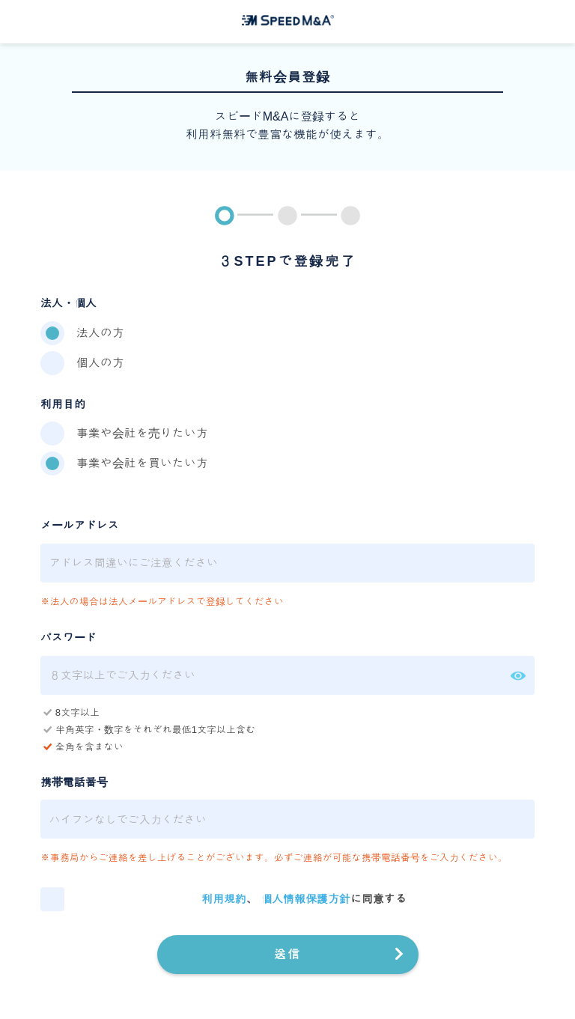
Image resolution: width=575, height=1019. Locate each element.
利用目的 (62, 404)
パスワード (68, 637)
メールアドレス (79, 525)
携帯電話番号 (74, 782)
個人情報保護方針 (305, 898)
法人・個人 (68, 302)
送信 (287, 954)
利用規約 (223, 898)
